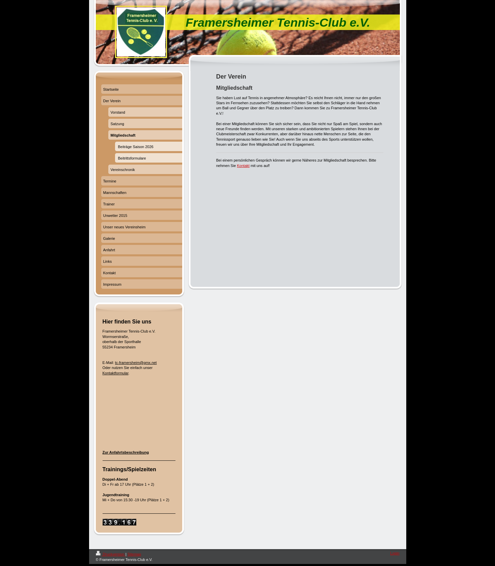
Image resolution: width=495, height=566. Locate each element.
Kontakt (243, 166)
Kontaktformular (116, 373)
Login (395, 553)
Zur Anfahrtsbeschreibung (126, 452)
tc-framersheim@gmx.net (136, 363)
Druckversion (111, 554)
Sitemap (134, 554)
